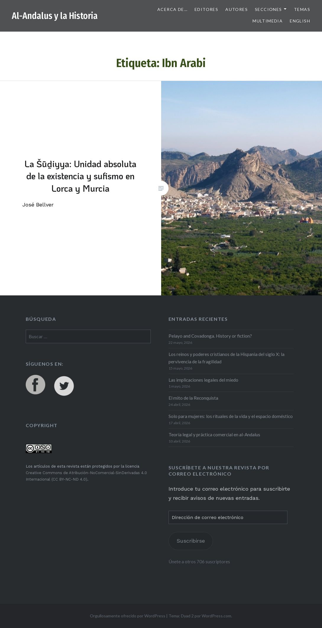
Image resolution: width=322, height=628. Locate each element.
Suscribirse (191, 541)
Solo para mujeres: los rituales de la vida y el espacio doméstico (231, 416)
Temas (302, 9)
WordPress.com (216, 615)
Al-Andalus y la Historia (55, 16)
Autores (236, 9)
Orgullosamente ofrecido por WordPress (127, 615)
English (300, 20)
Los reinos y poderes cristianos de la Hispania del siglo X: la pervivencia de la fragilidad (226, 358)
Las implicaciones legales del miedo (203, 380)
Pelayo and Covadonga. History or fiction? (210, 336)
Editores (206, 9)
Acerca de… (172, 9)
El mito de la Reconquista (193, 398)
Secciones (268, 9)
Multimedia (268, 20)
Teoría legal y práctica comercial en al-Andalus (214, 434)
